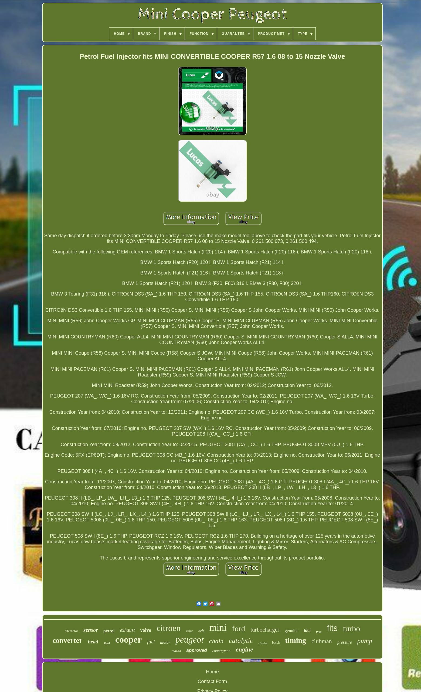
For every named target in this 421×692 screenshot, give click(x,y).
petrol (109, 631)
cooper (128, 639)
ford (238, 628)
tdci (307, 630)
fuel (151, 641)
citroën (263, 643)
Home (212, 671)
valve (189, 631)
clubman (321, 641)
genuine (291, 630)
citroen (169, 628)
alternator (71, 631)
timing (295, 640)
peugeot (189, 639)
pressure (344, 642)
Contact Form (212, 681)
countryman (221, 651)
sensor (90, 630)
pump (364, 640)
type (318, 631)
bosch (276, 642)
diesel (107, 643)
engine (244, 649)
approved (196, 650)
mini (218, 627)
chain (216, 640)
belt (201, 631)
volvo (145, 630)
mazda (176, 651)
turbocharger (264, 629)
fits (332, 628)
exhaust (127, 630)
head (93, 641)
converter (68, 640)
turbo (351, 628)
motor (165, 642)
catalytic (241, 640)
